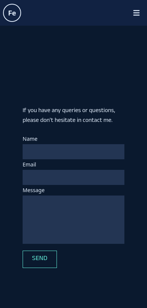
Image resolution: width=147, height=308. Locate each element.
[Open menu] (136, 12)
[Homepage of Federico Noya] (12, 13)
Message (33, 190)
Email (29, 164)
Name (30, 138)
